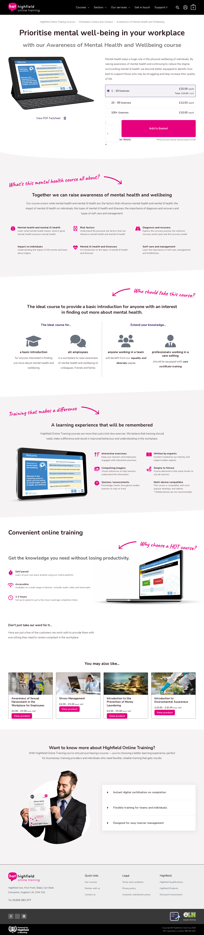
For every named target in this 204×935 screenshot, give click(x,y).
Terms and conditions (133, 882)
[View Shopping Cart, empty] (193, 7)
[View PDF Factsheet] (65, 118)
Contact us (90, 894)
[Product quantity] (112, 133)
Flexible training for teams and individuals (140, 807)
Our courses (91, 882)
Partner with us (92, 888)
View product (22, 715)
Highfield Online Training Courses (57, 22)
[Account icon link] (185, 7)
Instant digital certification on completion (139, 792)
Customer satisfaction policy (136, 894)
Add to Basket (158, 128)
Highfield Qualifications (171, 882)
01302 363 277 (22, 900)
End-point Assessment (171, 894)
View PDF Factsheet (48, 118)
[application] (87, 7)
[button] (177, 8)
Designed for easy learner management (138, 823)
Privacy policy (129, 888)
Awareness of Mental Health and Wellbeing (140, 22)
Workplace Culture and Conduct (96, 22)
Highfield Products (169, 888)
